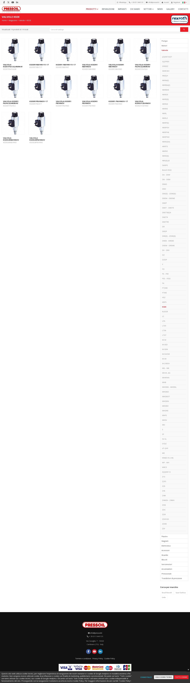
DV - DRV (165, 250)
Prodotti (92, 9)
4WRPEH (165, 127)
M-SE (164, 340)
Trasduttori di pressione (172, 578)
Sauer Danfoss (181, 593)
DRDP (164, 231)
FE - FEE (165, 274)
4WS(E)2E (166, 160)
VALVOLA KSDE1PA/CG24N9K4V (13, 65)
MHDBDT (166, 396)
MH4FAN (165, 377)
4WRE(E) (165, 99)
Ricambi (165, 555)
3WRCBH (165, 71)
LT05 (164, 326)
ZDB (164, 505)
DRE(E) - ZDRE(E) (169, 236)
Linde (164, 597)
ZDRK (164, 524)
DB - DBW (166, 179)
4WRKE (165, 109)
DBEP (164, 203)
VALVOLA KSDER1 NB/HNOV (116, 65)
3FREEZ (165, 66)
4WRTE (165, 146)
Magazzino (13, 20)
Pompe (165, 41)
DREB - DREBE (168, 241)
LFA (163, 321)
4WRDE (165, 94)
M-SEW (165, 349)
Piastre (165, 536)
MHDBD (165, 392)
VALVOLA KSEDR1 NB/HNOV (90, 65)
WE (163, 453)
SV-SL (164, 439)
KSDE (29, 20)
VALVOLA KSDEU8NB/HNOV (11, 139)
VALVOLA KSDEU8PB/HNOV (37, 139)
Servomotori (167, 564)
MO (163, 425)
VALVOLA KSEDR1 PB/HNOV (90, 102)
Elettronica (166, 545)
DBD (164, 189)
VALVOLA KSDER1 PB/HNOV (63, 102)
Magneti (165, 541)
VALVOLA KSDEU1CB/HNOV (143, 102)
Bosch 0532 (166, 170)
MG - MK (165, 368)
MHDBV (165, 406)
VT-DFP (165, 448)
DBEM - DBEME (168, 198)
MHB (164, 382)
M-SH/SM (166, 354)
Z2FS (164, 481)
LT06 (164, 330)
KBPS (164, 302)
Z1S (163, 477)
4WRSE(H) (166, 142)
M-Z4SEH (166, 363)
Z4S (163, 491)
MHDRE (165, 410)
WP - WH (165, 462)
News (160, 9)
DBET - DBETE (168, 208)
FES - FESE (166, 278)
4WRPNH (165, 137)
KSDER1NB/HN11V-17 (39, 64)
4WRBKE (165, 90)
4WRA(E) (165, 80)
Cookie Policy (109, 658)
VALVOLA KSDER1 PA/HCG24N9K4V (142, 65)
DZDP (164, 260)
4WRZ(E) (165, 156)
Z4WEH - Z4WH (168, 500)
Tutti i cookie (181, 677)
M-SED (165, 344)
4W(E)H (165, 76)
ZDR (164, 514)
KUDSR (165, 311)
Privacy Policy (97, 658)
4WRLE (165, 118)
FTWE (164, 293)
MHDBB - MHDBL (169, 387)
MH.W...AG (166, 373)
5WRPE (165, 165)
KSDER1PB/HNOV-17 (38, 101)
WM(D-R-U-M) (167, 458)
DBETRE (165, 222)
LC (163, 316)
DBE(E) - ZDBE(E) (169, 193)
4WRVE (165, 151)
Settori (149, 9)
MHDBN (165, 401)
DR (163, 226)
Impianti (122, 9)
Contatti (183, 9)
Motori (164, 45)
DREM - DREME (168, 245)
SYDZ (164, 444)
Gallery (170, 9)
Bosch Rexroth (167, 593)
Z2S (163, 486)
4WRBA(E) (166, 85)
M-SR (164, 359)
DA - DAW (166, 175)
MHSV (164, 420)
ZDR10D (165, 519)
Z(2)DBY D (166, 472)
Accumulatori (167, 569)
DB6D (164, 184)
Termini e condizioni (83, 658)
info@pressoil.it (96, 633)
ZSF (163, 528)
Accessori (166, 550)
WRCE (164, 467)
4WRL (164, 113)
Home (4, 20)
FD (163, 269)
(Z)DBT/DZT (167, 57)
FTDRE (165, 288)
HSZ (163, 297)
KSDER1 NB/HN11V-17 (66, 64)
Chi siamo (135, 9)
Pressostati (166, 573)
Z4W (164, 495)
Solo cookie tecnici (163, 677)
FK (163, 283)
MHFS (164, 415)
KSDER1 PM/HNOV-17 (118, 101)
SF (163, 434)
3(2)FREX (165, 61)
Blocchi (164, 559)
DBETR (165, 217)
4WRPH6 (165, 132)
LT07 (164, 335)
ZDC (164, 510)
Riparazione (108, 9)
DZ (163, 255)
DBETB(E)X (166, 212)
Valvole (22, 20)
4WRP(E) (165, 123)
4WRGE (165, 104)
